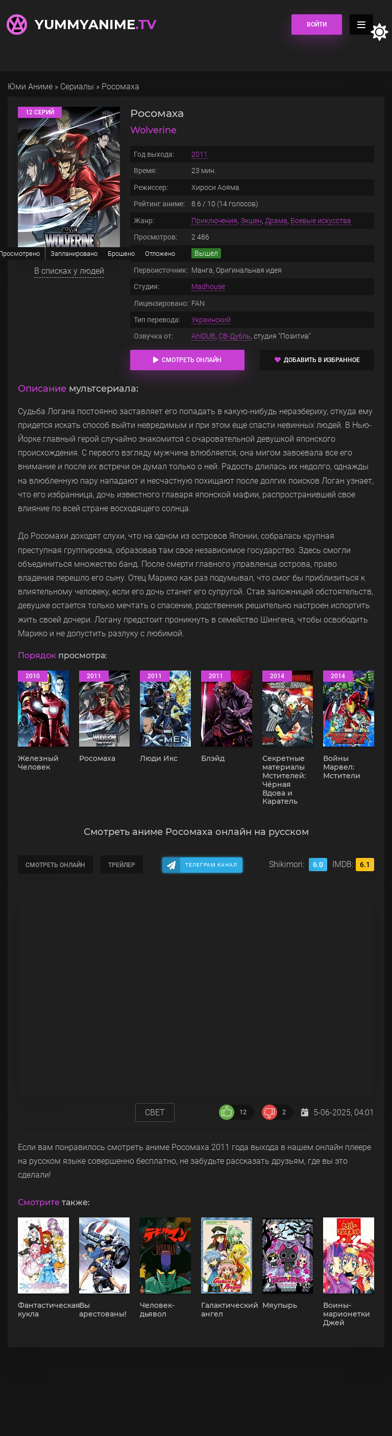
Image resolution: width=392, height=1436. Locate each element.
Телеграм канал (211, 865)
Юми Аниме (30, 86)
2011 (199, 154)
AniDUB (203, 336)
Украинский (211, 320)
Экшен (251, 221)
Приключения (214, 221)
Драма (276, 221)
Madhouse (208, 286)
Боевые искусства (320, 221)
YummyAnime (95, 24)
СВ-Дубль (234, 336)
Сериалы (77, 86)
